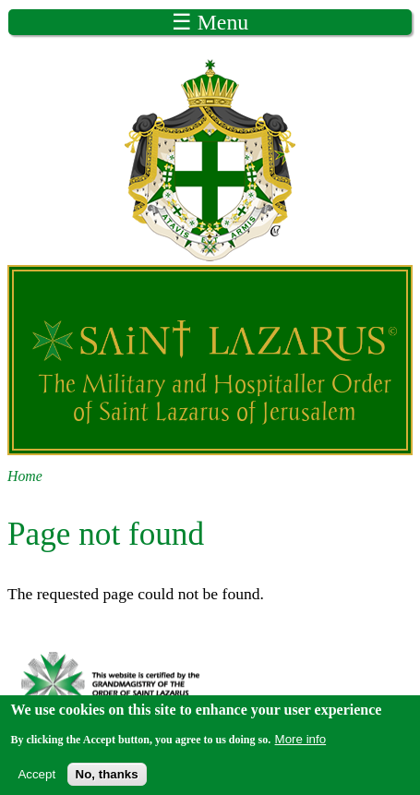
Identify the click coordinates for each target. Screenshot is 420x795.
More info (301, 743)
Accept (36, 778)
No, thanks (107, 778)
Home (24, 476)
